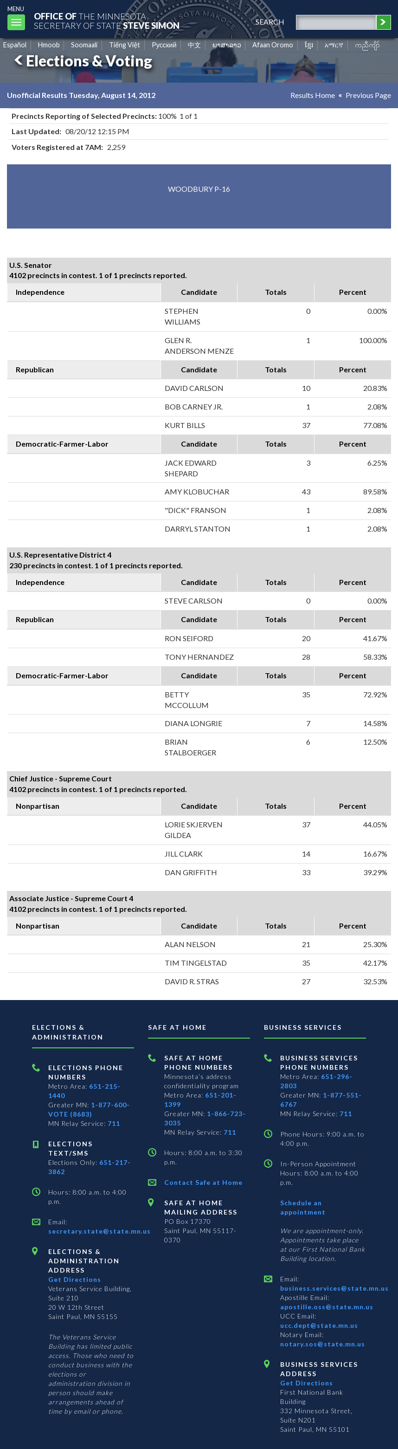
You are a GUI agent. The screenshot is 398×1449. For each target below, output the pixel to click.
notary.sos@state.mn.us (322, 1344)
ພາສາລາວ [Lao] (226, 45)
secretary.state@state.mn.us (99, 1231)
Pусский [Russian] (164, 45)
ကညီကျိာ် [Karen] (367, 45)
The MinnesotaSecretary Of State (107, 20)
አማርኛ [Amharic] (334, 45)
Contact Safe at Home (203, 1182)
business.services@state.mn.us (334, 1288)
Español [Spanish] (14, 45)
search (270, 21)
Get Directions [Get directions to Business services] (306, 1383)
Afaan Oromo (272, 45)
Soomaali (84, 45)
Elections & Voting (81, 61)
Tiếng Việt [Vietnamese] (124, 45)
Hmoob (49, 45)
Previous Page (368, 95)
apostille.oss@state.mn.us (326, 1307)
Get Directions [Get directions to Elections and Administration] (74, 1279)
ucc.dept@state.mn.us (319, 1325)
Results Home (312, 95)
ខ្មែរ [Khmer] (309, 45)
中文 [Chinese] (194, 45)
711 (114, 1123)
